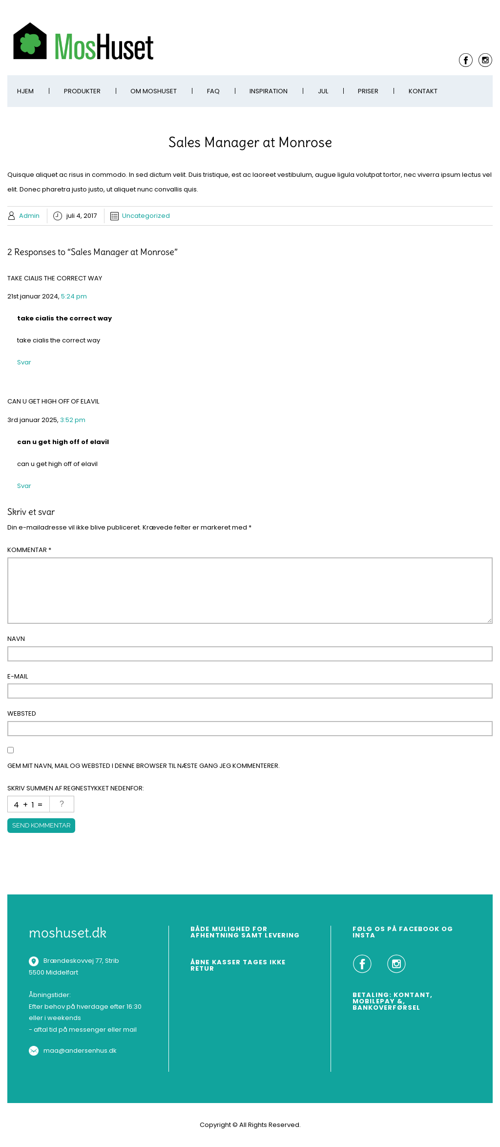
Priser (368, 91)
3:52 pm (72, 420)
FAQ (213, 91)
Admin (29, 215)
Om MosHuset (153, 91)
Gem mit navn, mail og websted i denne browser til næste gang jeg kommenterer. (143, 765)
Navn (16, 638)
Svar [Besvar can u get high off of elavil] (24, 485)
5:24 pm (74, 296)
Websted (21, 713)
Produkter (82, 91)
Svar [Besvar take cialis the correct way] (24, 362)
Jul (323, 91)
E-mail (17, 676)
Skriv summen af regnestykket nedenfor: (75, 788)
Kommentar (29, 549)
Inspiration (269, 91)
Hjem (25, 91)
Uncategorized (146, 215)
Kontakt (423, 91)
